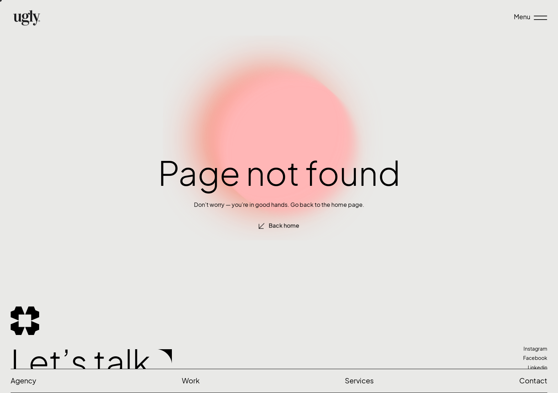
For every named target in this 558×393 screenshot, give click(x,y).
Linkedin (537, 368)
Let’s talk (81, 362)
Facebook (535, 358)
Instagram (535, 349)
